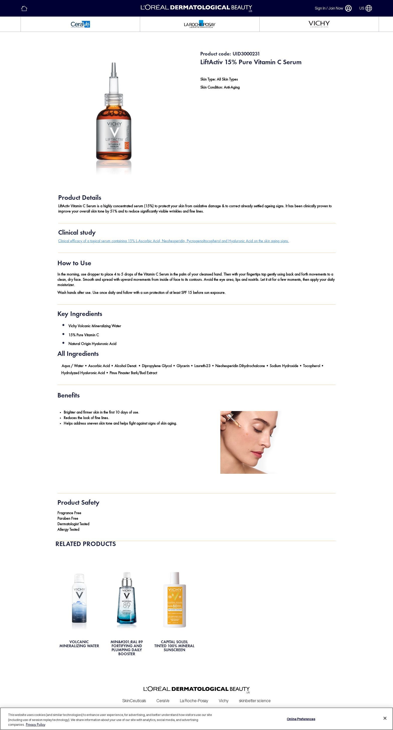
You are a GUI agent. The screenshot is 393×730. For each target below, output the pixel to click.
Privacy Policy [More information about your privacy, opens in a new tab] (35, 725)
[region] (196, 718)
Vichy (224, 698)
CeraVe (162, 698)
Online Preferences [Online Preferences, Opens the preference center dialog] (301, 719)
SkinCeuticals (134, 698)
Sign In (320, 8)
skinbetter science (255, 698)
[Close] (384, 718)
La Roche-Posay (194, 698)
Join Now (335, 8)
